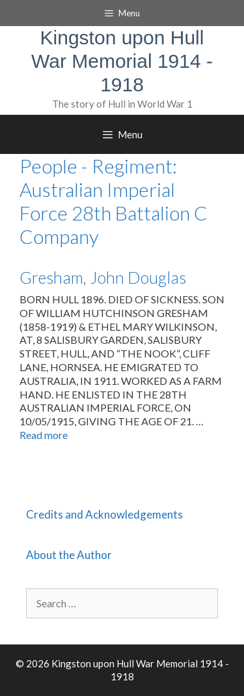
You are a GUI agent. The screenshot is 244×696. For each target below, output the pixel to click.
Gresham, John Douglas (103, 277)
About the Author (69, 555)
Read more (44, 435)
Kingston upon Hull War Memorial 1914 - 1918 (122, 61)
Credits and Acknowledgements (104, 514)
